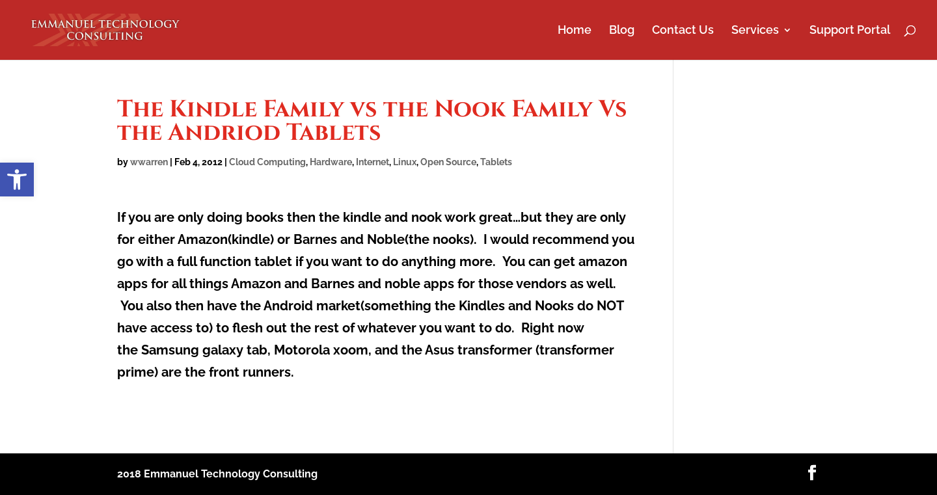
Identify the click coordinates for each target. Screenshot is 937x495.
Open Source (448, 162)
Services (755, 30)
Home (574, 30)
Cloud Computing (267, 162)
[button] (17, 179)
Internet (372, 162)
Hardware (331, 162)
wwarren (149, 162)
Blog (621, 30)
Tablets (496, 162)
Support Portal (849, 30)
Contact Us (683, 30)
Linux (404, 162)
